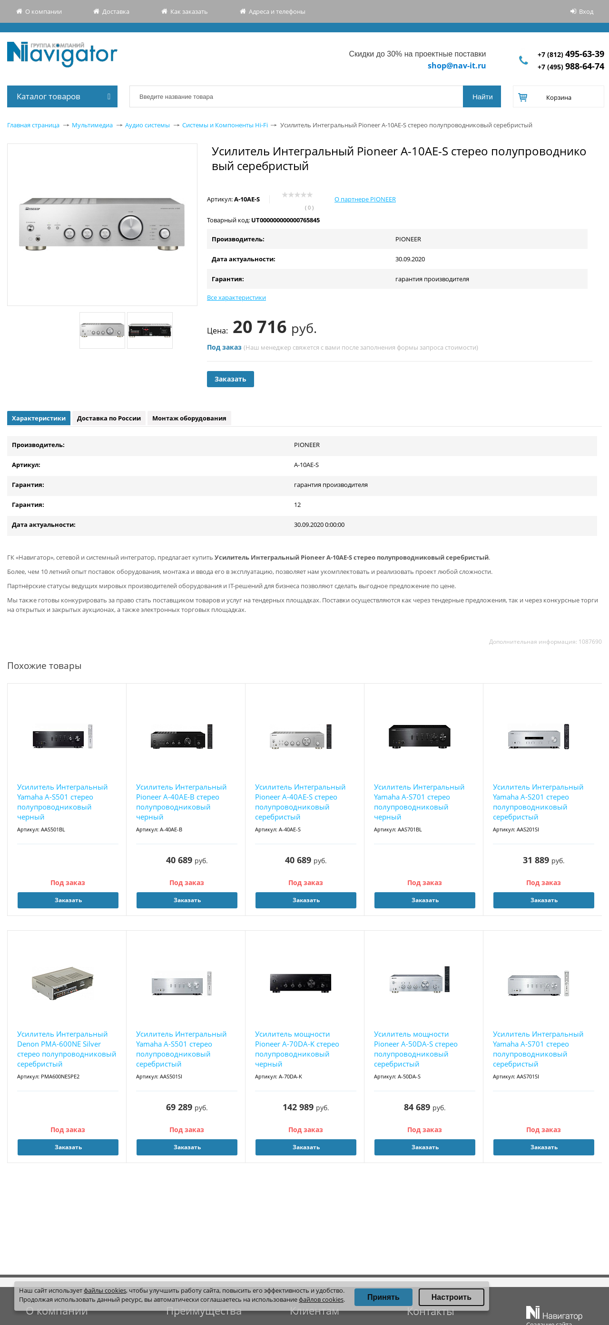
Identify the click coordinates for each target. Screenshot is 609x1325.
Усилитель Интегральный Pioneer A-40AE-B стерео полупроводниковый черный (181, 801)
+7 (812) (571, 54)
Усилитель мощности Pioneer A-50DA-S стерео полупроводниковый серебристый (416, 1048)
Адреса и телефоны (277, 11)
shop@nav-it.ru (457, 65)
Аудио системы (147, 125)
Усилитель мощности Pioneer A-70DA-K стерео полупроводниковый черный (297, 1048)
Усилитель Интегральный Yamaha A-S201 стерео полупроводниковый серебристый (538, 801)
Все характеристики (236, 297)
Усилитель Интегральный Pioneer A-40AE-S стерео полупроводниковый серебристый (300, 801)
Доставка (115, 11)
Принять (383, 1297)
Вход (586, 11)
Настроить (451, 1297)
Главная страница (33, 125)
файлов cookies (321, 1299)
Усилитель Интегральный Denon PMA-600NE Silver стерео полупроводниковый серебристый (67, 1048)
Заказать (230, 378)
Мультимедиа (92, 125)
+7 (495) (571, 66)
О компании (43, 11)
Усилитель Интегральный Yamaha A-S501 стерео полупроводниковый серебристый (181, 1048)
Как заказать (189, 11)
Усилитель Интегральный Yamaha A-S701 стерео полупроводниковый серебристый (538, 1048)
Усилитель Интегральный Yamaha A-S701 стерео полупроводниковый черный (419, 801)
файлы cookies (105, 1290)
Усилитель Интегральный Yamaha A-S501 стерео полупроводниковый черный (62, 801)
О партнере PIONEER (365, 199)
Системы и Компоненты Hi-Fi (225, 125)
